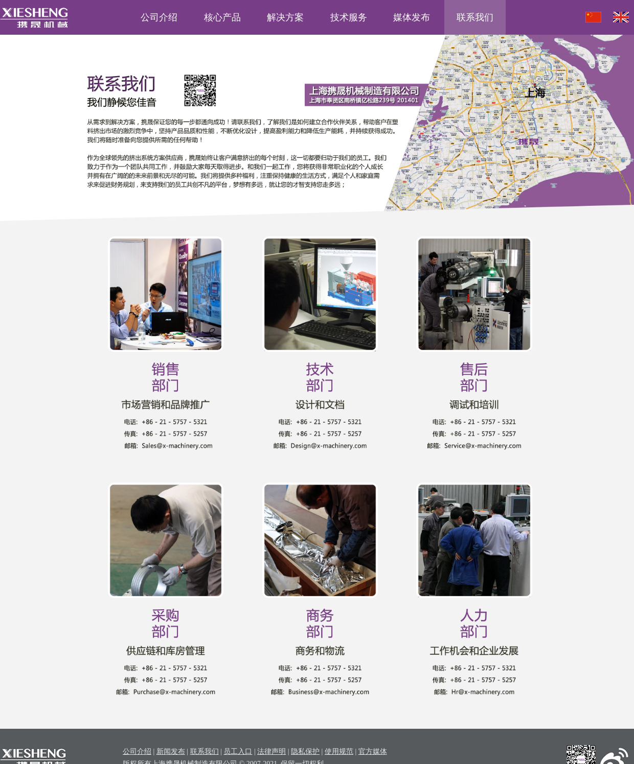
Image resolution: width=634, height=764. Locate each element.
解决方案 (285, 17)
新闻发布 (170, 751)
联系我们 (475, 17)
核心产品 (222, 17)
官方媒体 (372, 751)
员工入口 (237, 751)
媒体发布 (411, 17)
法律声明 (271, 751)
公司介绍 (159, 17)
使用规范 (339, 751)
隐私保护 (305, 751)
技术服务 (348, 17)
